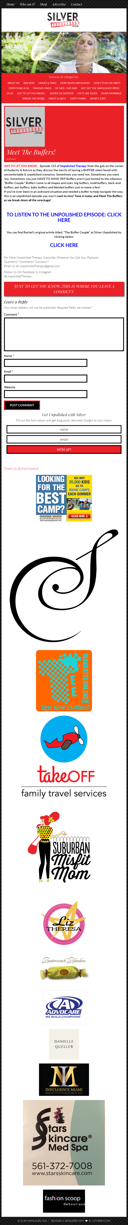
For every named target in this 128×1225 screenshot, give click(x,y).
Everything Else (19, 88)
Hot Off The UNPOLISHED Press (100, 88)
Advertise (59, 4)
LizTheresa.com (101, 1220)
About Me (14, 83)
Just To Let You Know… (31, 93)
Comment (11, 314)
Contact (76, 4)
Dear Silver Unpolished (75, 83)
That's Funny (78, 98)
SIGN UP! (64, 449)
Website (9, 387)
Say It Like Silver (87, 93)
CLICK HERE (64, 245)
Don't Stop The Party (107, 83)
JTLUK (9, 93)
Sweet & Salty (57, 98)
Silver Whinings (111, 93)
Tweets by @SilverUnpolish (21, 468)
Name (9, 356)
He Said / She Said (66, 88)
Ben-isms (29, 83)
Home (10, 4)
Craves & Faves (47, 83)
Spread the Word (33, 98)
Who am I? (27, 4)
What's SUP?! (98, 98)
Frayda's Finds (42, 88)
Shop (43, 4)
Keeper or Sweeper (62, 93)
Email (8, 371)
